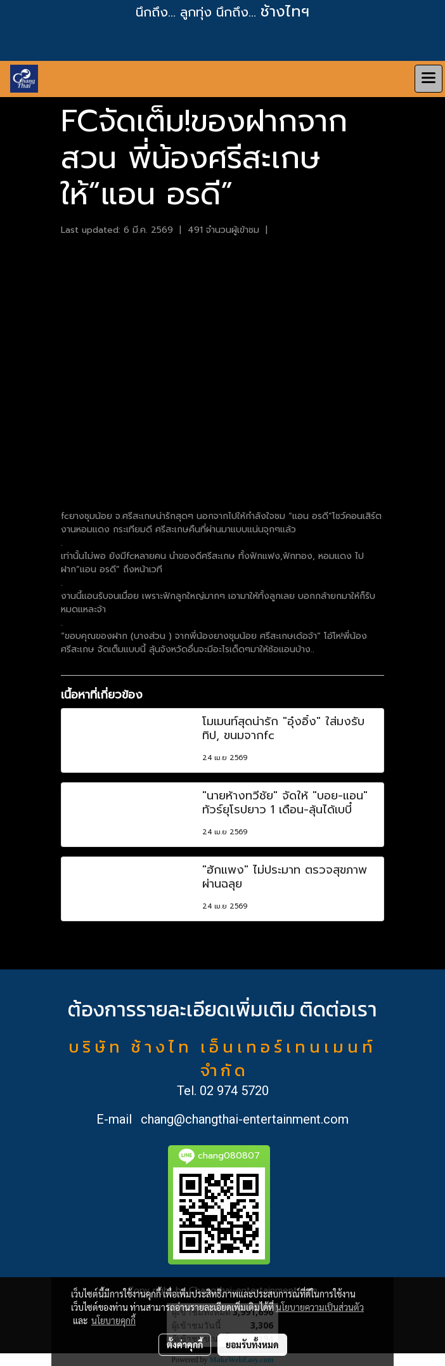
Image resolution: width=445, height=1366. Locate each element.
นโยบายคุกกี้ (113, 1320)
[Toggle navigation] (428, 79)
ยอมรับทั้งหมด (252, 1344)
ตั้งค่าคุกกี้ (185, 1344)
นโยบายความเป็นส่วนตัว (320, 1307)
